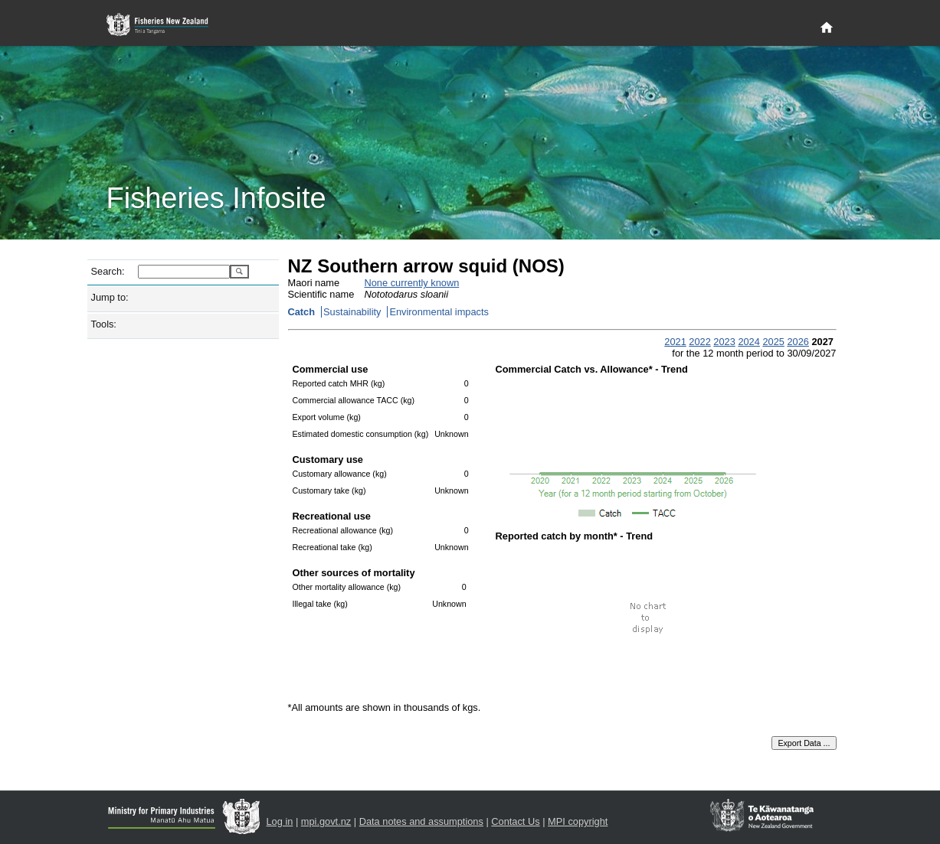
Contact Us (515, 821)
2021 (675, 341)
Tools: (103, 324)
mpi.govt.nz (326, 821)
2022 (699, 341)
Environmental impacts (438, 312)
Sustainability (352, 312)
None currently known (412, 282)
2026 (797, 341)
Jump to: (110, 297)
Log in (280, 821)
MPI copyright (578, 821)
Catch (302, 312)
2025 (773, 341)
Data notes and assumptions (421, 821)
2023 (724, 341)
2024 (748, 341)
